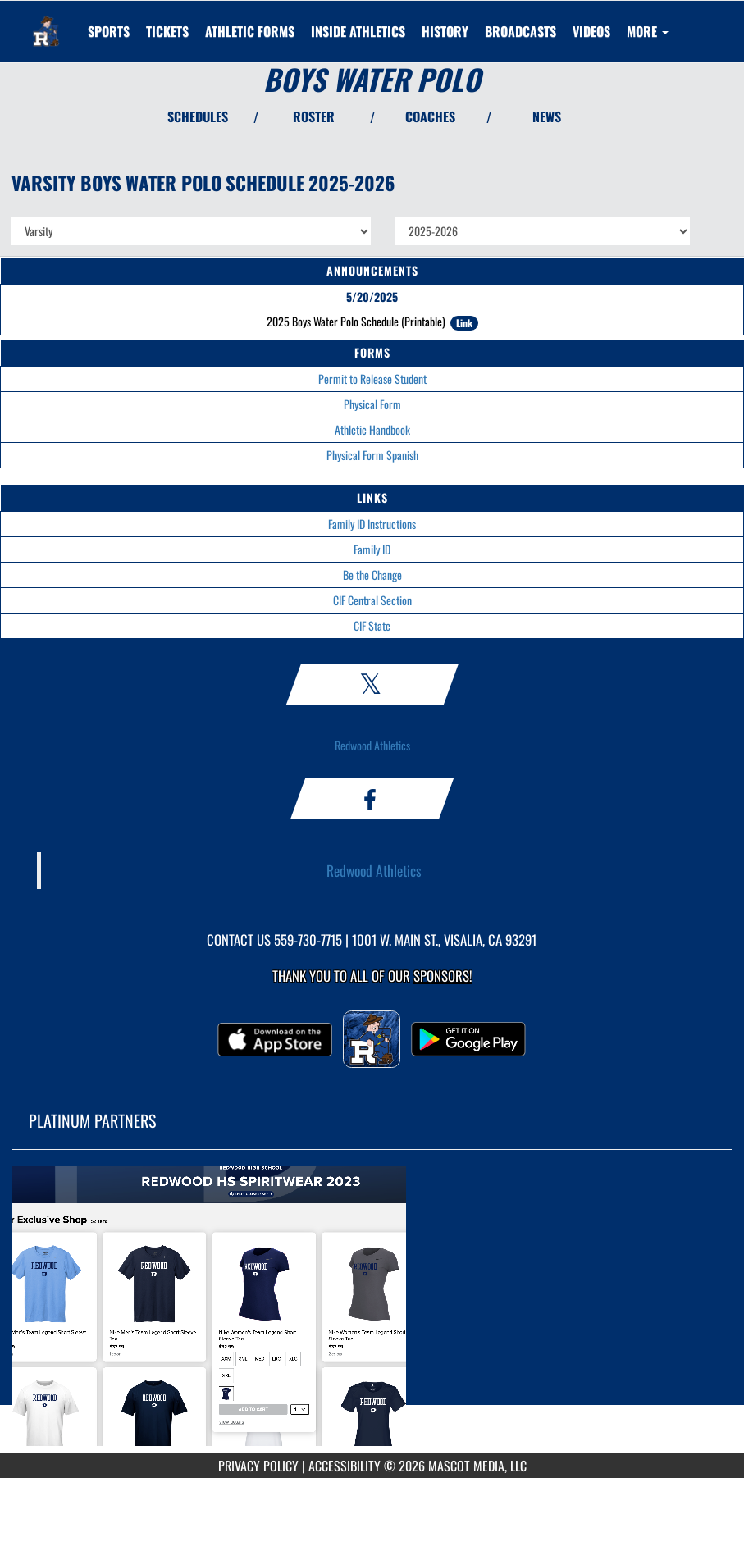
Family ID (372, 549)
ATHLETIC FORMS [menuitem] (249, 31)
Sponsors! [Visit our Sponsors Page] (442, 975)
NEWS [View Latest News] (546, 116)
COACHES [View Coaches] (430, 116)
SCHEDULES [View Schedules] (197, 116)
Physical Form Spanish (372, 454)
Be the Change (372, 574)
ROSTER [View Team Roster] (314, 116)
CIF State (372, 625)
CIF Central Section (372, 600)
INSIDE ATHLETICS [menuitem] (358, 31)
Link (464, 323)
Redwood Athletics (372, 745)
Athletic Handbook (372, 429)
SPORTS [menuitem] (109, 31)
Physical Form (372, 404)
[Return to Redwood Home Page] (46, 21)
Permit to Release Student (372, 378)
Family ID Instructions (372, 523)
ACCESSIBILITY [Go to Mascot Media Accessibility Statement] (344, 1466)
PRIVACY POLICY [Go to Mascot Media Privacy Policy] (258, 1466)
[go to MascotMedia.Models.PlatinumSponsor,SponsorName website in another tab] (372, 1313)
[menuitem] (167, 31)
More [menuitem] (648, 31)
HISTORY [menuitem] (445, 31)
